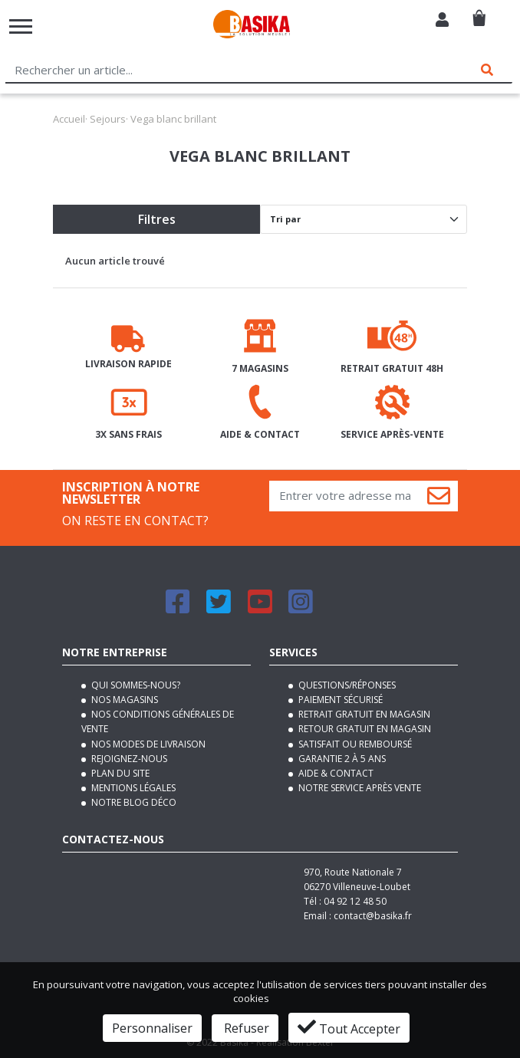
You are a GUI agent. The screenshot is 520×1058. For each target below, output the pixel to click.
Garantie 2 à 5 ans (341, 758)
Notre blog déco (132, 802)
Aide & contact (335, 773)
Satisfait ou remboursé (354, 744)
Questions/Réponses (346, 685)
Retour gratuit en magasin (363, 728)
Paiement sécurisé (339, 699)
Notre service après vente (358, 787)
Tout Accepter (349, 1027)
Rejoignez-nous (128, 758)
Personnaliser (152, 1028)
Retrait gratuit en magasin (363, 714)
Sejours (108, 119)
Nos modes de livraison (147, 744)
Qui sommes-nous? (134, 685)
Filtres (157, 219)
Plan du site (119, 773)
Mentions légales (132, 787)
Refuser (245, 1028)
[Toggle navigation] (20, 26)
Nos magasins (123, 699)
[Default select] (363, 219)
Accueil (69, 119)
